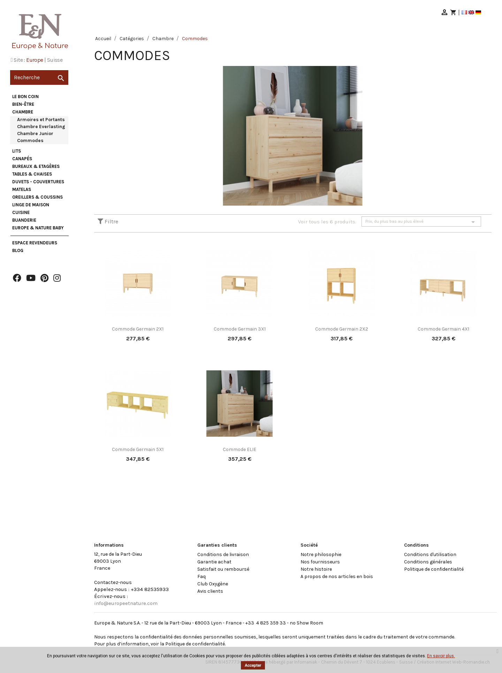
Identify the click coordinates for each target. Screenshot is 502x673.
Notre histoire (316, 569)
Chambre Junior (35, 133)
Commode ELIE (239, 449)
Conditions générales (428, 562)
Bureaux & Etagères (36, 166)
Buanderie (24, 220)
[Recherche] (39, 77)
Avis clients (210, 591)
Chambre (22, 111)
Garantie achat (214, 562)
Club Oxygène (212, 584)
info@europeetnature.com (126, 603)
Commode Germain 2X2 (341, 329)
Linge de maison (30, 204)
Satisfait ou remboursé (223, 569)
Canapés (22, 158)
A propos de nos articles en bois (337, 576)
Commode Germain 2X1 (137, 329)
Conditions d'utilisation (430, 554)
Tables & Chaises (32, 174)
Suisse (54, 60)
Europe (34, 60)
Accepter (253, 665)
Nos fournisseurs (320, 562)
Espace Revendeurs (34, 242)
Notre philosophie (321, 554)
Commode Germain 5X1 (137, 449)
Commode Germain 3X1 (240, 329)
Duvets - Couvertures (38, 181)
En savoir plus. (441, 655)
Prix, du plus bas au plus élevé (421, 222)
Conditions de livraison (223, 554)
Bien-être (23, 104)
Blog (17, 250)
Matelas (21, 189)
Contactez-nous (113, 582)
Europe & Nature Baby (38, 227)
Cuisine (21, 212)
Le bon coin (25, 96)
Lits (16, 151)
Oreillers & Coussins (37, 197)
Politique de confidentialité (434, 569)
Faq (201, 576)
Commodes (30, 140)
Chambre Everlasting (41, 126)
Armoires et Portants (41, 119)
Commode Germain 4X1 (443, 329)
